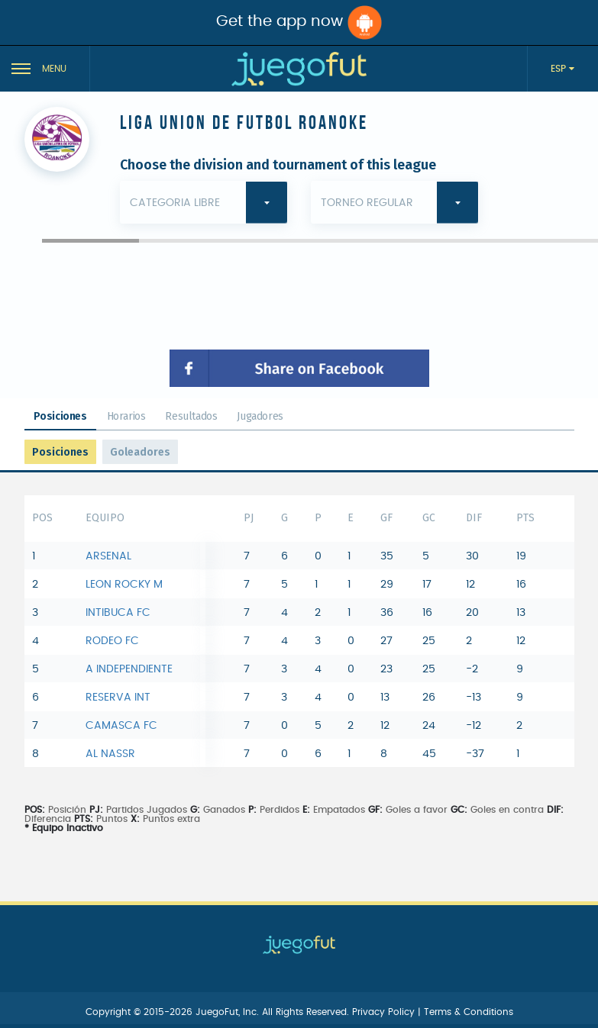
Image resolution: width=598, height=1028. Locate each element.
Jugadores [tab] (260, 416)
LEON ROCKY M (124, 584)
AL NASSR (110, 754)
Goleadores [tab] (140, 452)
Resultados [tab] (191, 416)
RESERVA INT (118, 697)
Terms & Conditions (468, 1012)
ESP (560, 68)
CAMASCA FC (121, 725)
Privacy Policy (385, 1012)
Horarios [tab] (126, 416)
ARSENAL (108, 556)
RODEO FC (112, 641)
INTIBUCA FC (118, 612)
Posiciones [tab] (60, 416)
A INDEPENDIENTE (129, 669)
